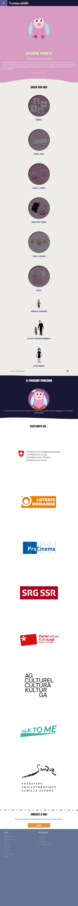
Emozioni (7, 844)
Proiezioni (43, 832)
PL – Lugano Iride (45, 844)
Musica (6, 842)
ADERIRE (39, 825)
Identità (6, 856)
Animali (6, 851)
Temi (6, 832)
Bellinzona (42, 837)
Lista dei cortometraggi (17, 371)
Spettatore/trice (9, 837)
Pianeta (6, 849)
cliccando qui (59, 411)
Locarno (41, 839)
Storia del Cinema (10, 839)
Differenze (7, 847)
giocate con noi (38, 412)
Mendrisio (42, 842)
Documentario (8, 854)
